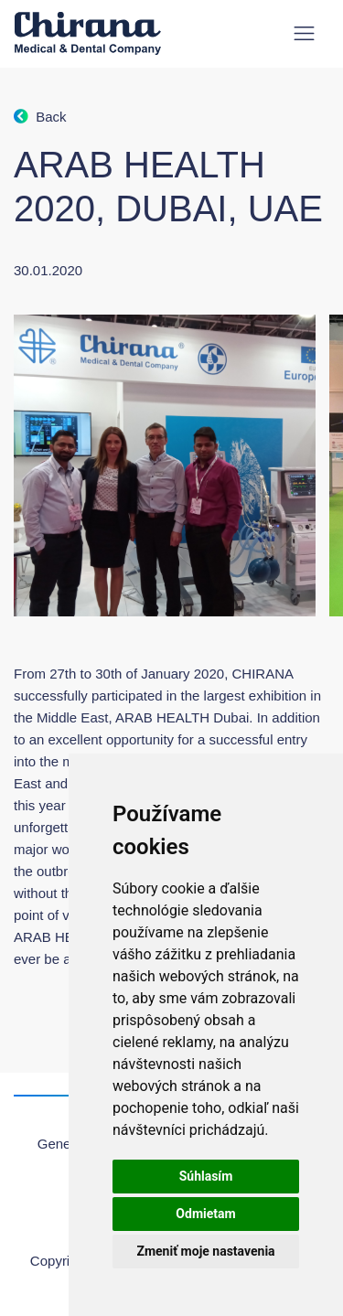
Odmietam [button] (205, 1213)
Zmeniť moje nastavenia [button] (205, 1251)
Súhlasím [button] (206, 1176)
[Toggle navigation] (304, 33)
